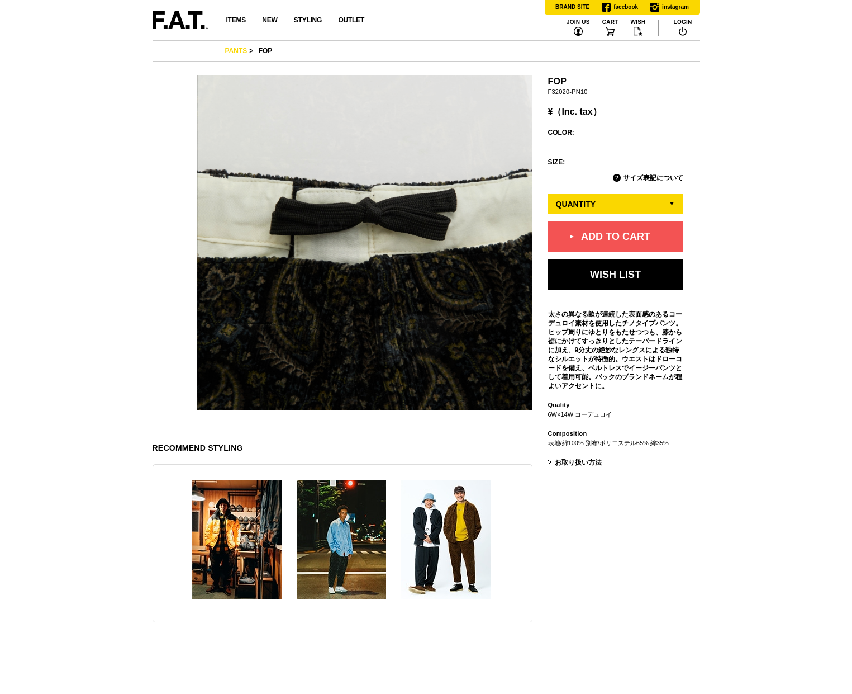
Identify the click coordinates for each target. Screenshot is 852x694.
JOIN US (578, 22)
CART (610, 22)
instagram (669, 7)
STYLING (308, 20)
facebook (620, 7)
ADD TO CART (615, 236)
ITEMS (236, 20)
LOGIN (683, 22)
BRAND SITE (572, 7)
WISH (637, 22)
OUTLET (351, 20)
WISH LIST (615, 274)
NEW (269, 20)
